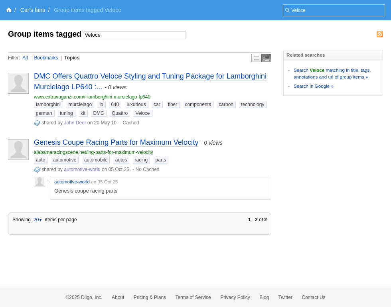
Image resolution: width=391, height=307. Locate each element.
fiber (172, 104)
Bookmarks (46, 58)
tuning (66, 113)
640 (115, 104)
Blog (264, 297)
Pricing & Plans (150, 297)
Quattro (120, 113)
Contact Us (313, 297)
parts (161, 160)
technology (252, 104)
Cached (131, 123)
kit (83, 113)
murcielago (80, 104)
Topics (71, 58)
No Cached (148, 169)
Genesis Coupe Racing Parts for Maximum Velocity (116, 142)
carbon (226, 104)
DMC (98, 113)
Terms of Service (193, 297)
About (118, 297)
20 (38, 219)
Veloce (142, 113)
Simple (256, 58)
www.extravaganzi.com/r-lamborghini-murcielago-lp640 (92, 97)
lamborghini (48, 104)
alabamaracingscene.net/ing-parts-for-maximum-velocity (93, 152)
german (44, 113)
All (25, 58)
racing (141, 160)
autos (121, 160)
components (198, 104)
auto (40, 160)
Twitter (285, 297)
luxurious (136, 104)
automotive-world (82, 169)
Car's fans (32, 10)
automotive (65, 160)
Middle (266, 58)
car (157, 104)
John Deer (75, 123)
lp (101, 104)
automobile (96, 160)
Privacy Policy (235, 297)
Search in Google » (314, 86)
